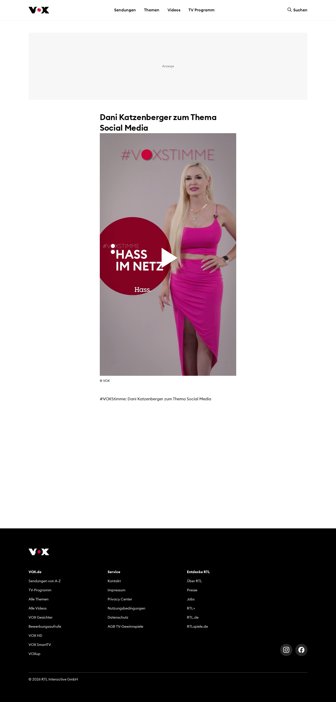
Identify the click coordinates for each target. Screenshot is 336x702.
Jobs (191, 599)
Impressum (116, 590)
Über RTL (194, 581)
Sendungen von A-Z (45, 581)
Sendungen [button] (125, 9)
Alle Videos (37, 608)
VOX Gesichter (41, 617)
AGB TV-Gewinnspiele (125, 626)
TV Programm (201, 9)
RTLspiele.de (197, 626)
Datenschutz (118, 617)
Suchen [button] (297, 9)
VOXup (34, 653)
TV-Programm (40, 590)
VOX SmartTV (40, 644)
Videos (173, 9)
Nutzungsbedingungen (126, 608)
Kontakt (114, 581)
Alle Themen (39, 599)
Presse (192, 590)
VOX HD (35, 635)
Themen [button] (151, 9)
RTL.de (193, 617)
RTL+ (191, 608)
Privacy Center (120, 599)
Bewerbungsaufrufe (45, 626)
